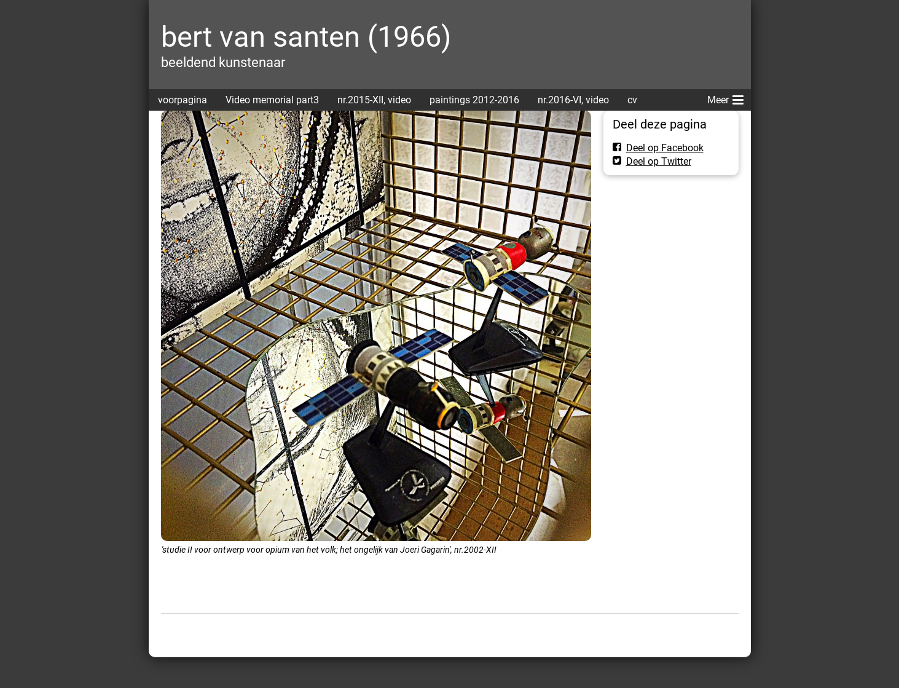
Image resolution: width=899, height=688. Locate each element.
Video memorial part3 (272, 100)
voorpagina (182, 100)
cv (632, 100)
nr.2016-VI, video (573, 100)
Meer (725, 97)
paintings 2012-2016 (474, 100)
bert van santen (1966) (306, 36)
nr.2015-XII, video (374, 100)
